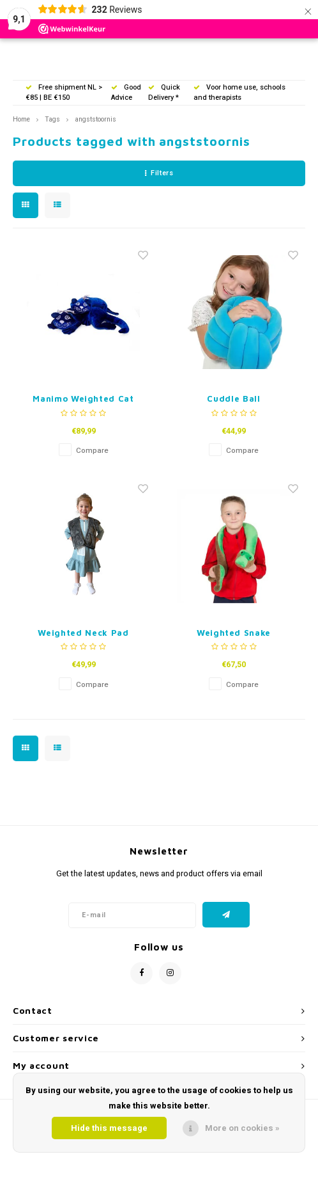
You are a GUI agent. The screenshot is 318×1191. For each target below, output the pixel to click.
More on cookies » (242, 1128)
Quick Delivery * (164, 92)
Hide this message (109, 1128)
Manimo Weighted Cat (83, 398)
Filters (159, 173)
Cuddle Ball (233, 398)
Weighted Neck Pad (83, 632)
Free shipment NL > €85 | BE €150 (64, 92)
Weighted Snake (234, 632)
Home (21, 119)
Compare (92, 450)
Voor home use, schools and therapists (239, 92)
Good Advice (126, 92)
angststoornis (95, 119)
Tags (52, 119)
